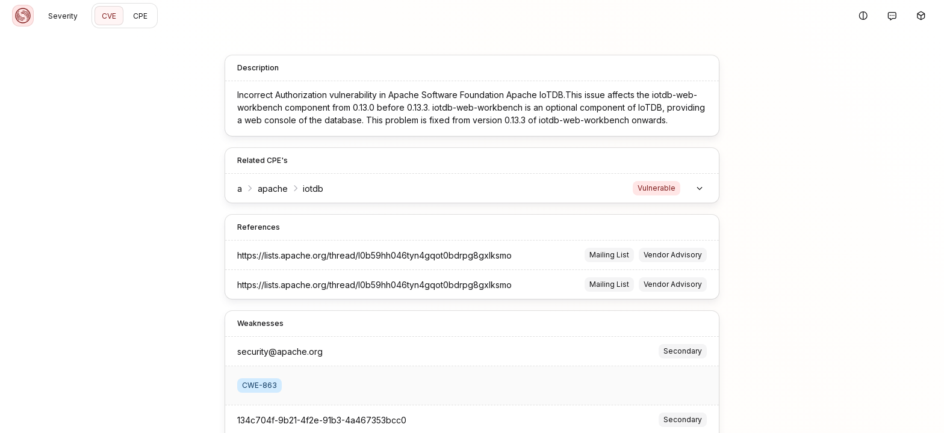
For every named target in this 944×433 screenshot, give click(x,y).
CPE (140, 15)
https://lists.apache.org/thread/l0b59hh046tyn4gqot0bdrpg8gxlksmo (374, 255)
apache (273, 188)
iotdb (313, 188)
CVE (109, 15)
